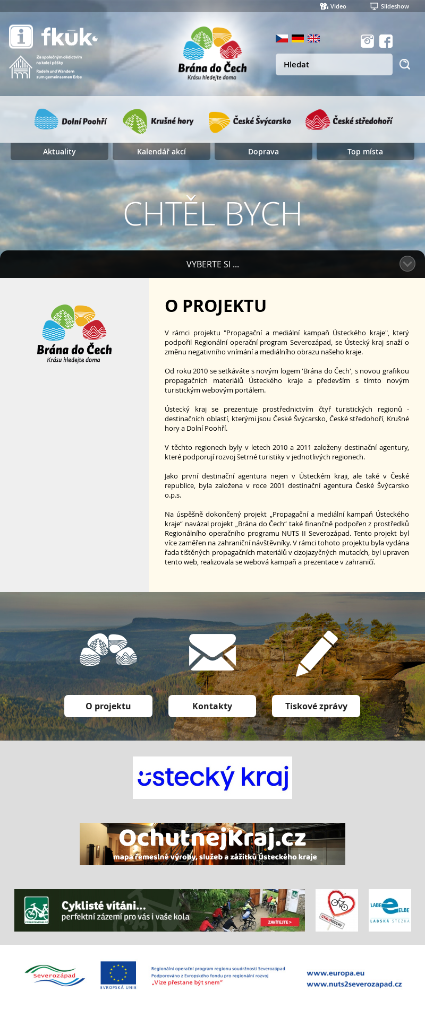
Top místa (365, 151)
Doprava (263, 151)
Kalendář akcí (161, 151)
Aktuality (59, 151)
